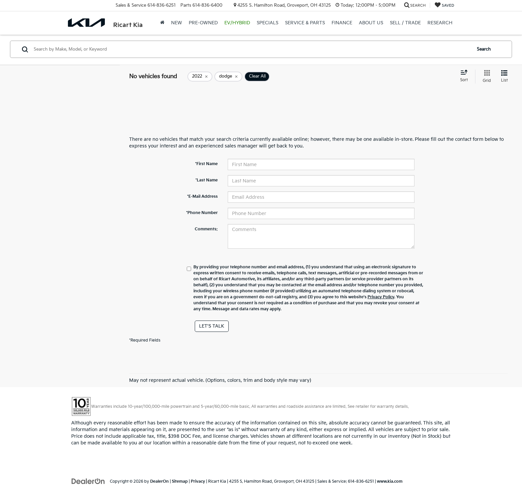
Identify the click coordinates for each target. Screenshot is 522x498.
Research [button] (439, 23)
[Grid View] (485, 77)
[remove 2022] (199, 77)
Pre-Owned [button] (203, 23)
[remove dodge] (228, 77)
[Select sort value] (466, 76)
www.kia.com (389, 481)
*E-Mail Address (202, 196)
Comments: (206, 229)
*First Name (206, 163)
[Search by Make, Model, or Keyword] (251, 49)
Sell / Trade (405, 23)
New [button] (176, 23)
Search (484, 49)
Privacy (198, 481)
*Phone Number (202, 212)
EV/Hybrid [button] (237, 23)
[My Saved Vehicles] (444, 5)
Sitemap (180, 481)
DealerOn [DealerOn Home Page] (159, 481)
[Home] (162, 23)
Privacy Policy (381, 297)
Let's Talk (211, 326)
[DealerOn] (88, 481)
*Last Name (206, 180)
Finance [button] (342, 23)
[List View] (504, 77)
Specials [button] (267, 23)
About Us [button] (371, 23)
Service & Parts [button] (305, 23)
